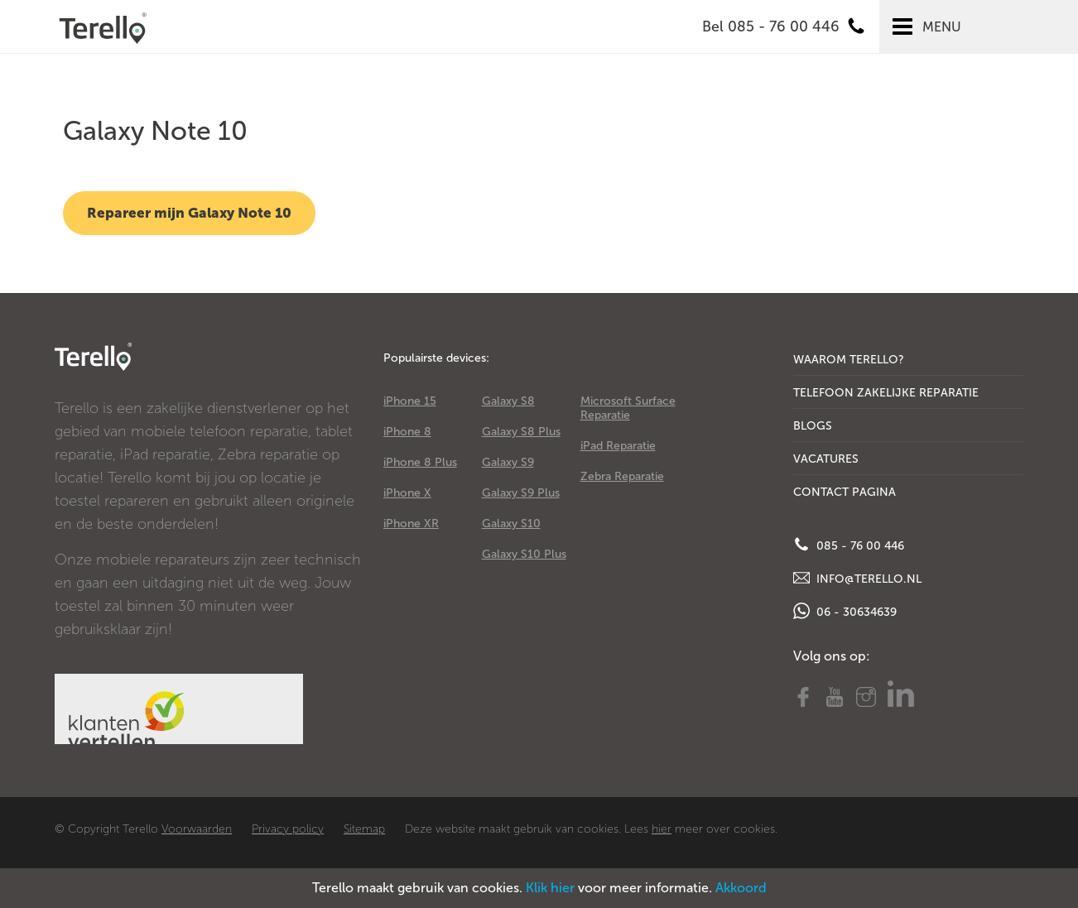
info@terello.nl (857, 577)
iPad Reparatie (618, 446)
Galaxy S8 (508, 401)
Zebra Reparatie (622, 476)
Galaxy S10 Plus (524, 554)
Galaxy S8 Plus (521, 432)
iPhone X (407, 493)
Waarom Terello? (848, 360)
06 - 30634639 (845, 611)
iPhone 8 (407, 432)
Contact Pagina (844, 492)
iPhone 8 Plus (420, 462)
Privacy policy (288, 829)
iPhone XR (411, 523)
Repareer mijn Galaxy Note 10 (189, 212)
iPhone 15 (409, 401)
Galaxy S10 (511, 523)
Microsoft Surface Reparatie (628, 408)
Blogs (812, 426)
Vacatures (826, 459)
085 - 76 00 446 (848, 544)
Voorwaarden (196, 829)
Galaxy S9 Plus (521, 493)
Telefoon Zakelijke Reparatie (886, 393)
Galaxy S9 (508, 462)
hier (661, 829)
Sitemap (364, 829)
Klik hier (550, 888)
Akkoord (741, 888)
